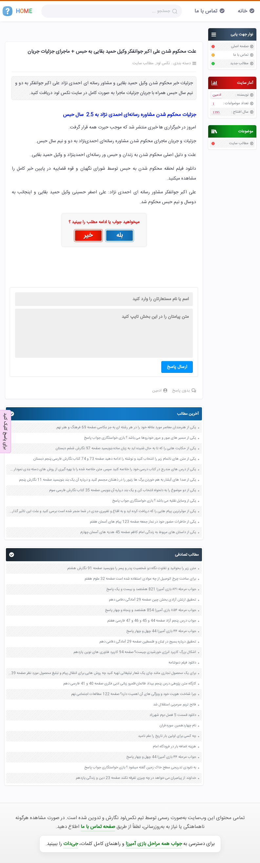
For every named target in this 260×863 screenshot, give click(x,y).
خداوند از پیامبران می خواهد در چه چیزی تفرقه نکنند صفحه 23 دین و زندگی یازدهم (136, 778)
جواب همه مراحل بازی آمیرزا (154, 844)
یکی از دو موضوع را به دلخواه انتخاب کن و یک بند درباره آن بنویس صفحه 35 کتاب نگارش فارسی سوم (122, 490)
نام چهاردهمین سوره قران (178, 726)
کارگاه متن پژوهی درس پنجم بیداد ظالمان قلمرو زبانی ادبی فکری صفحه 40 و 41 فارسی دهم (129, 684)
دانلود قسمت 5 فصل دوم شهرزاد (173, 715)
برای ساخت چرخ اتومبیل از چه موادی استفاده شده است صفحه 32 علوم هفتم (140, 579)
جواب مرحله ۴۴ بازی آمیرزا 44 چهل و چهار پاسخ (161, 631)
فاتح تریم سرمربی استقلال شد (174, 705)
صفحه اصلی (240, 46)
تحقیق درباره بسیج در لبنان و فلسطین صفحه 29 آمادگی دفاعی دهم (147, 642)
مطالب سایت (239, 143)
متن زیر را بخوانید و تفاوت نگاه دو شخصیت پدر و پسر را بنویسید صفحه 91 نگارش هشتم (131, 568)
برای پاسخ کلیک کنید (5, 431)
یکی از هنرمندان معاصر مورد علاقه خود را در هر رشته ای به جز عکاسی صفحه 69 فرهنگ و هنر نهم (126, 428)
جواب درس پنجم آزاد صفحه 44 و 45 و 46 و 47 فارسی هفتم (151, 621)
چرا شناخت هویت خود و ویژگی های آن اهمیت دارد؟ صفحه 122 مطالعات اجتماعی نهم (133, 694)
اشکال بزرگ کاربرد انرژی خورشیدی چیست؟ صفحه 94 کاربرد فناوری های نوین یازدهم (134, 652)
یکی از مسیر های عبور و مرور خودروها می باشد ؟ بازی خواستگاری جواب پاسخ (140, 438)
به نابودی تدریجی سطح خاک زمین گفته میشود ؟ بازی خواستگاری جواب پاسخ (140, 768)
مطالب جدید (239, 64)
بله (119, 235)
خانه (242, 11)
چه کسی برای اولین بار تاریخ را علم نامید (167, 736)
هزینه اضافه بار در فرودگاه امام (174, 747)
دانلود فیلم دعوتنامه (182, 663)
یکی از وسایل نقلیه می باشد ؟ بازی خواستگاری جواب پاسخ (154, 501)
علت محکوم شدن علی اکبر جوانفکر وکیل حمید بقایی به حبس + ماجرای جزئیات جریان (112, 52)
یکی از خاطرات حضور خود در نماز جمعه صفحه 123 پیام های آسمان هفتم (143, 522)
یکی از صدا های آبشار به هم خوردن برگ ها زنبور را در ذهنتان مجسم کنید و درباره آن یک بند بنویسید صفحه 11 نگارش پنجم (107, 480)
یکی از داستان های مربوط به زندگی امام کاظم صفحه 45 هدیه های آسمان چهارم (138, 532)
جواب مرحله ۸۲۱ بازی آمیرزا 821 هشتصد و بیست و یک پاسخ (151, 589)
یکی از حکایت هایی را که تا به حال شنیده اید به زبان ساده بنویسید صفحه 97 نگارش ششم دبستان (126, 448)
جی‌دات (70, 844)
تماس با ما (205, 11)
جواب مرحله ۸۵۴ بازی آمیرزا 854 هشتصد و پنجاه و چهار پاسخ (150, 610)
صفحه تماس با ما (98, 827)
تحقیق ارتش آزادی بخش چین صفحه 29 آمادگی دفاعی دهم (152, 600)
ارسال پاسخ (177, 367)
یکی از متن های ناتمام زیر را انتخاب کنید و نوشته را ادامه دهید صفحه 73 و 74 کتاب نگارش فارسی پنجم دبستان (114, 459)
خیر (88, 235)
